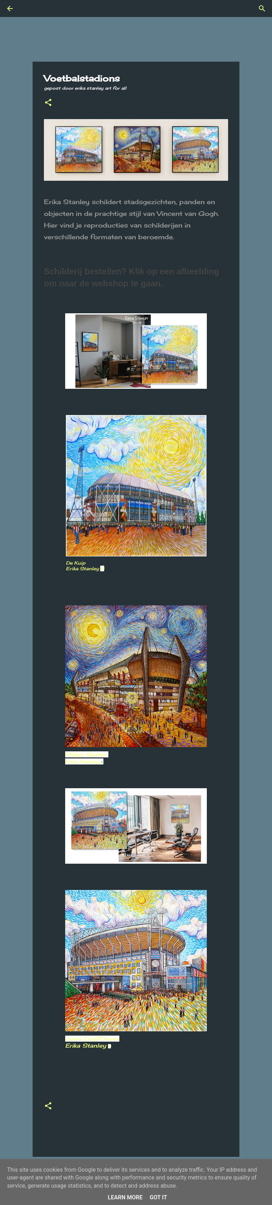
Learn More (125, 1197)
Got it (158, 1197)
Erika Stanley (88, 1045)
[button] (48, 103)
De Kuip (75, 563)
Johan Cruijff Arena (92, 1039)
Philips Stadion (86, 754)
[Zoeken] (30, 8)
